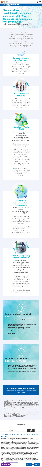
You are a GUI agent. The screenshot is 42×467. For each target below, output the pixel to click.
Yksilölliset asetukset (6, 465)
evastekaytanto (20, 461)
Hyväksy (29, 465)
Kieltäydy (37, 465)
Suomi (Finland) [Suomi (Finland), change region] (37, 2)
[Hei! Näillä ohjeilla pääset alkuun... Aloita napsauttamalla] (21, 5)
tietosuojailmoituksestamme (12, 462)
